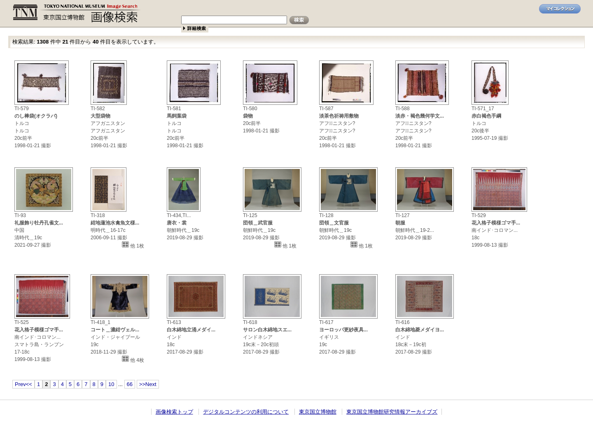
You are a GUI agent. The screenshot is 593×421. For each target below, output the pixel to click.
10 (111, 384)
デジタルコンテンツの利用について (246, 412)
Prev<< (23, 384)
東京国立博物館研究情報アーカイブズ (391, 412)
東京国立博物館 (317, 412)
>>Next (147, 384)
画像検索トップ (174, 412)
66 (130, 384)
